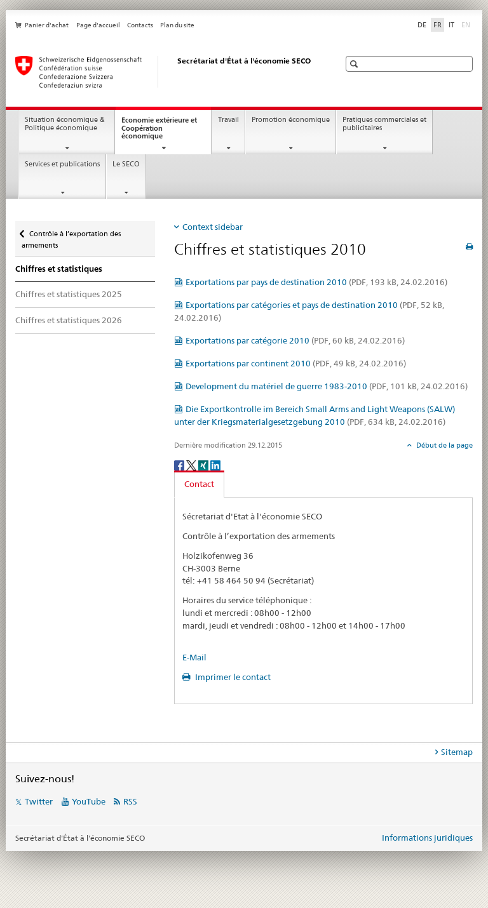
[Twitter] (192, 464)
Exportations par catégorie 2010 (295, 340)
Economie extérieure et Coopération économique (159, 132)
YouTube (88, 801)
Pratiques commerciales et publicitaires (384, 124)
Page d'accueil (98, 25)
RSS (130, 801)
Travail (228, 120)
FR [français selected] (437, 24)
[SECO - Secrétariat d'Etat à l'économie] (164, 72)
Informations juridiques (427, 837)
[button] (355, 64)
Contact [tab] (199, 484)
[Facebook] (180, 464)
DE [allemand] (421, 24)
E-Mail (194, 657)
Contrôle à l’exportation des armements (71, 235)
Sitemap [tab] (457, 752)
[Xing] (204, 464)
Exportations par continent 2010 (296, 363)
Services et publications (62, 164)
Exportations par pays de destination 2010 (316, 282)
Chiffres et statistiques (58, 269)
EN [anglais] (467, 24)
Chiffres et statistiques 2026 (68, 320)
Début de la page (443, 445)
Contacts (140, 25)
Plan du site (177, 25)
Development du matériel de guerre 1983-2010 (327, 386)
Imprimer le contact (232, 677)
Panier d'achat (47, 25)
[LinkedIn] (215, 464)
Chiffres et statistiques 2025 (68, 294)
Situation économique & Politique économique (65, 124)
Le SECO (126, 164)
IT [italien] (451, 24)
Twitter (39, 801)
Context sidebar (212, 227)
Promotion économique (291, 120)
